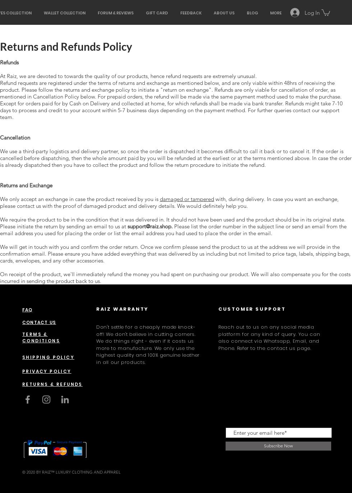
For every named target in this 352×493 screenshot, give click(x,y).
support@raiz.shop (149, 226)
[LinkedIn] (65, 399)
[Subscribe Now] (278, 446)
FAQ (27, 310)
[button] (325, 12)
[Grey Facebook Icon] (27, 399)
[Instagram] (46, 399)
